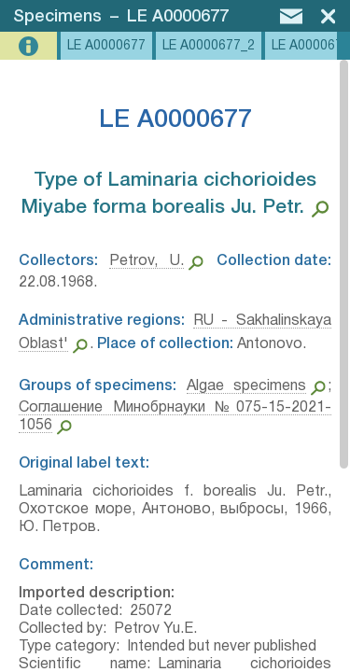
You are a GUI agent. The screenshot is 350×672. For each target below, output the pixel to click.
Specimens (57, 16)
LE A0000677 (178, 16)
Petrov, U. (146, 261)
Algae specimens (247, 386)
